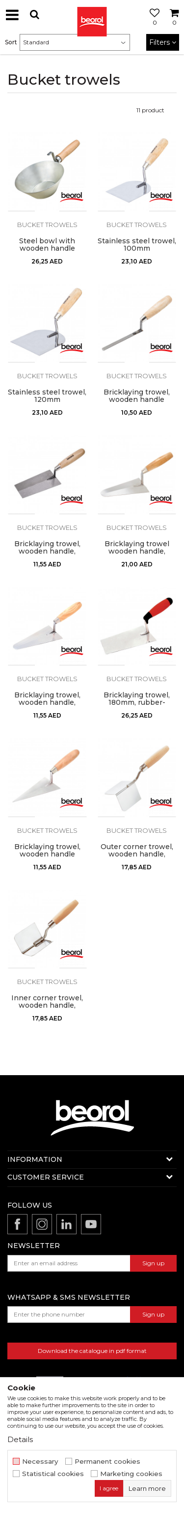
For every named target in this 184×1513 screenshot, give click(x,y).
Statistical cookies (53, 1474)
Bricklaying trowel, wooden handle (137, 396)
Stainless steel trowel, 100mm (137, 244)
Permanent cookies (107, 1461)
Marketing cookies (131, 1474)
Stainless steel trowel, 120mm (47, 396)
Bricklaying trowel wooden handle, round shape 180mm (136, 551)
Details (20, 1439)
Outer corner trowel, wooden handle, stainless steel (137, 854)
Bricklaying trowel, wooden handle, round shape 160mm (47, 702)
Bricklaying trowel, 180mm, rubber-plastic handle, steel (136, 702)
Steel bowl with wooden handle (47, 244)
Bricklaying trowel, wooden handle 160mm (47, 854)
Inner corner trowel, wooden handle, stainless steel (47, 1005)
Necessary (40, 1461)
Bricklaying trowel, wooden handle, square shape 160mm (47, 551)
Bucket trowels (47, 225)
